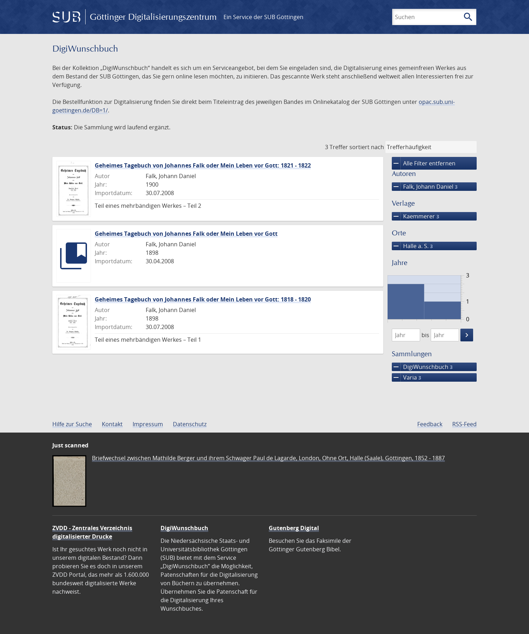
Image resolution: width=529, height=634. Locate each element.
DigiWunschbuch (422, 367)
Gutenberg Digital (294, 528)
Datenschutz (190, 424)
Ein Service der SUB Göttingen (263, 17)
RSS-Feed (464, 424)
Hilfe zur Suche (72, 424)
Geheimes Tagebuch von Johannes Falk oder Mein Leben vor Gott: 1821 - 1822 (203, 165)
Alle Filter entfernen (423, 163)
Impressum (148, 424)
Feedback (429, 424)
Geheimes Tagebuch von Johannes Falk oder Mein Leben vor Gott (186, 233)
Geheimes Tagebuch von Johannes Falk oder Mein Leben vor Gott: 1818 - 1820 (203, 299)
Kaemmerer (415, 216)
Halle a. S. (412, 246)
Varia (406, 377)
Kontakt (112, 424)
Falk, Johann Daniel (425, 186)
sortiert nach (366, 147)
